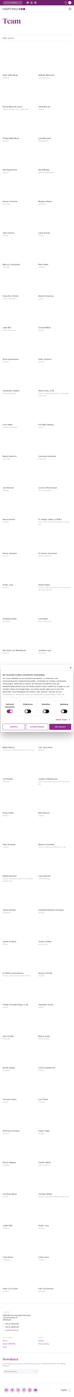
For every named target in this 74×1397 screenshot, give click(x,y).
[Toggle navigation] (70, 9)
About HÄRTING (9, 1344)
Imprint (41, 1341)
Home (5, 1341)
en (70, 3)
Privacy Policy (43, 1344)
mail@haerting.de (12, 1330)
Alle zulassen (60, 727)
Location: (7, 3)
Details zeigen (61, 720)
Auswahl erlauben (37, 727)
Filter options (8, 38)
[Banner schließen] (70, 667)
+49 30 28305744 (12, 1327)
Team (5, 1347)
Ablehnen (14, 727)
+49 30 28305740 (12, 1324)
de (66, 3)
